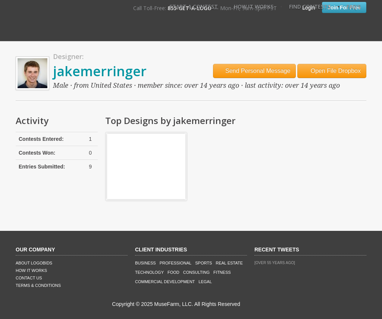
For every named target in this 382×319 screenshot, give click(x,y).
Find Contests (310, 6)
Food (173, 272)
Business (145, 263)
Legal (205, 281)
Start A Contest (193, 6)
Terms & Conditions (38, 285)
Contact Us (29, 278)
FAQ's (354, 6)
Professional (176, 263)
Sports (203, 263)
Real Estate (229, 263)
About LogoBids (34, 263)
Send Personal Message (255, 71)
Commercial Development (165, 281)
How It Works (253, 6)
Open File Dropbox (332, 71)
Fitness (222, 272)
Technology (149, 272)
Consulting (196, 272)
